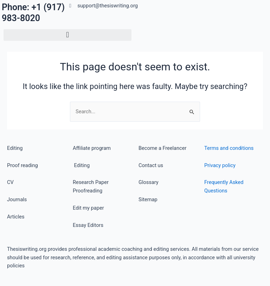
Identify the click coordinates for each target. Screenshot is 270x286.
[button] (67, 35)
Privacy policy (220, 165)
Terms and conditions (228, 148)
